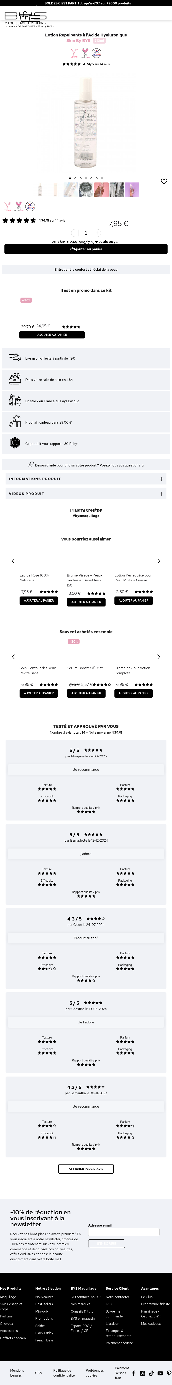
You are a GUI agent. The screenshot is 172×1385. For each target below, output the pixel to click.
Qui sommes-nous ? (86, 1297)
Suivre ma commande (114, 1314)
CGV (38, 1373)
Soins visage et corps (11, 1306)
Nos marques (80, 1304)
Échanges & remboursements (118, 1333)
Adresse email (100, 1225)
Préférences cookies (95, 1373)
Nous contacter (117, 1297)
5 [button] (91, 178)
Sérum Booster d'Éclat (85, 668)
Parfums (6, 1316)
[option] (86, 123)
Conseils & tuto (82, 1311)
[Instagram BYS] (142, 1373)
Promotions (44, 1318)
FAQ (109, 1304)
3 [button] (81, 178)
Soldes (40, 1326)
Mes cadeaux (151, 1323)
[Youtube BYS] (160, 1373)
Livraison (112, 1323)
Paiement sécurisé (119, 1343)
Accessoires (9, 1331)
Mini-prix (41, 1311)
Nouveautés (44, 1297)
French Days (44, 1340)
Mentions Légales (17, 1373)
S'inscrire (106, 1243)
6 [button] (97, 178)
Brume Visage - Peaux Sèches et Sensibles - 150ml (84, 580)
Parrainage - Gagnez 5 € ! (150, 1314)
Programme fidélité (155, 1304)
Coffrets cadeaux (13, 1338)
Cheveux (6, 1323)
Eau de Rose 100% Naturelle (34, 577)
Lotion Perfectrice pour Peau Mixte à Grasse (133, 577)
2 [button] (75, 178)
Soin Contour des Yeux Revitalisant (38, 670)
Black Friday (44, 1333)
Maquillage (8, 1297)
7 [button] (102, 178)
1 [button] (70, 178)
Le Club (147, 1297)
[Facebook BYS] (133, 1373)
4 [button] (86, 178)
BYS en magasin (83, 1318)
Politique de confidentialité (64, 1373)
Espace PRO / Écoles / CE (81, 1328)
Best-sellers (44, 1304)
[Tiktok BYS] (151, 1373)
